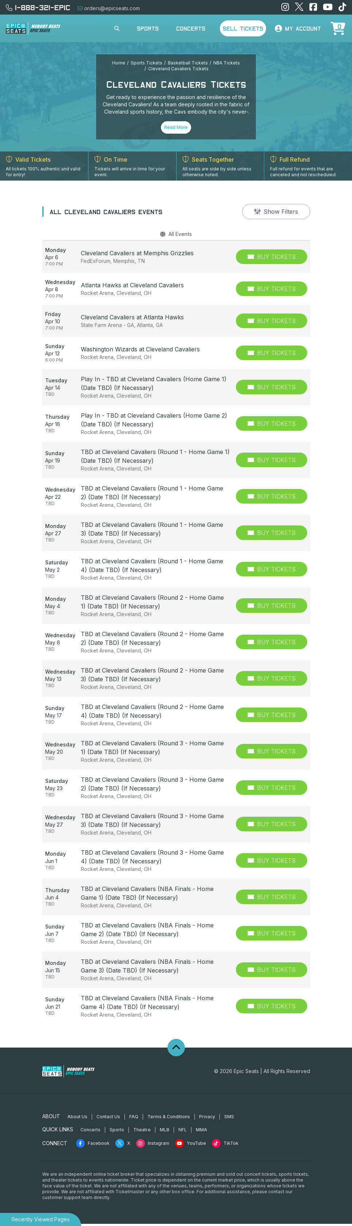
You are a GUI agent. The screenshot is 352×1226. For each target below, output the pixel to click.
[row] (176, 259)
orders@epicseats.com (109, 8)
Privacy (207, 1118)
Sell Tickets (243, 28)
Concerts (190, 28)
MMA (201, 1132)
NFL (182, 1132)
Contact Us (108, 1118)
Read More (176, 127)
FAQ (133, 1118)
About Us (77, 1118)
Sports (148, 28)
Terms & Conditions (168, 1118)
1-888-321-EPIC (38, 7)
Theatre (142, 1132)
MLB (164, 1132)
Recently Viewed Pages (41, 1219)
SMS (229, 1118)
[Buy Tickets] (271, 259)
